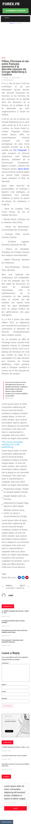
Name (4, 684)
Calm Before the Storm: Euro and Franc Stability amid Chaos (14, 631)
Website (4, 698)
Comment (5, 663)
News (3, 58)
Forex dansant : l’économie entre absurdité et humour (12, 641)
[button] (19, 577)
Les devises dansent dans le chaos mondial (14, 756)
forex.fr (11, 4)
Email (4, 691)
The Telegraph (20, 150)
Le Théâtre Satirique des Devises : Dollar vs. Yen (15, 747)
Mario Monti (23, 169)
